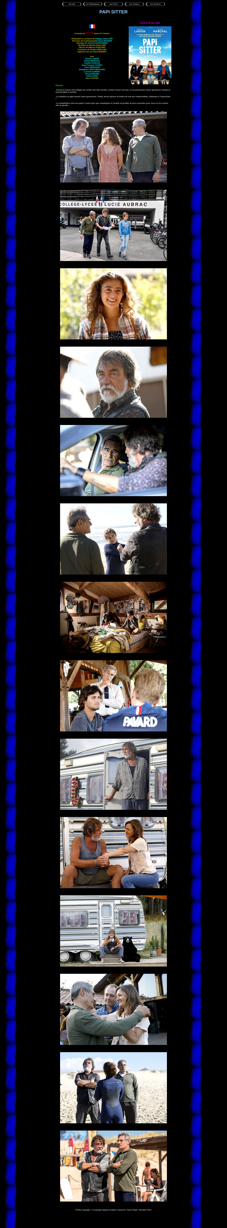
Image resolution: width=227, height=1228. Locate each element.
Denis (105, 41)
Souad (92, 74)
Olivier (92, 61)
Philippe (104, 39)
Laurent (92, 72)
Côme (92, 76)
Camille (92, 63)
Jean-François (92, 65)
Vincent (97, 43)
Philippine (92, 69)
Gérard (92, 59)
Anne (92, 67)
